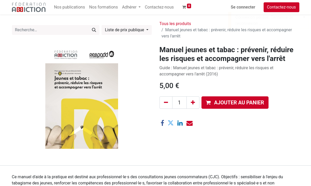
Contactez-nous (281, 7)
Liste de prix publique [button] (125, 29)
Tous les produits (175, 23)
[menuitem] (69, 7)
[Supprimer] (166, 102)
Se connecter (243, 7)
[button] (235, 102)
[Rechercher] (94, 30)
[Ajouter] (192, 102)
